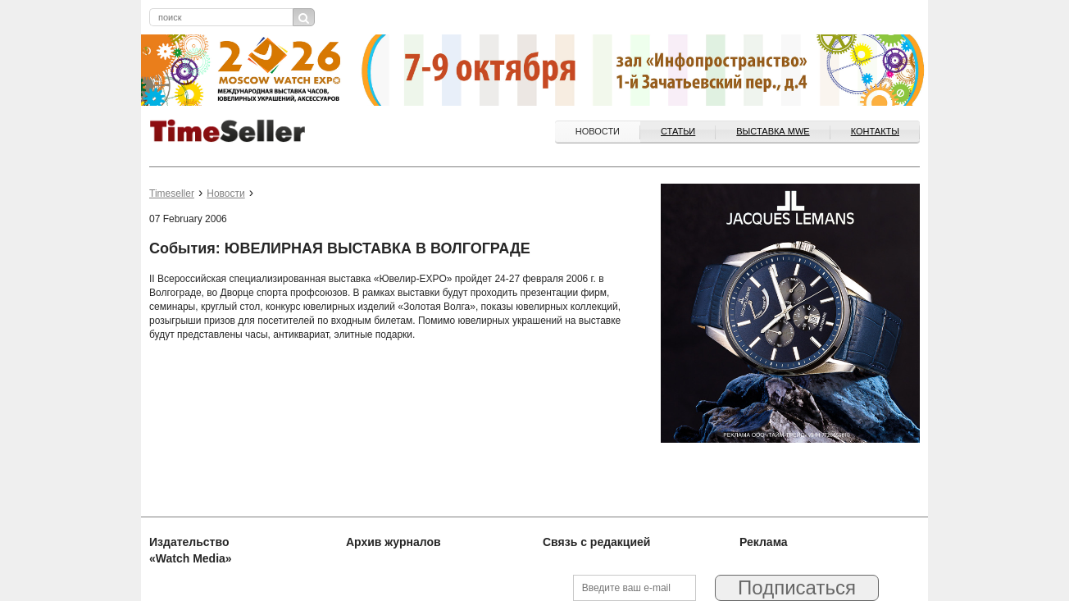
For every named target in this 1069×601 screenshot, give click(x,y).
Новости (597, 131)
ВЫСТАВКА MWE (772, 131)
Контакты (875, 131)
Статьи (678, 131)
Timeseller (171, 193)
